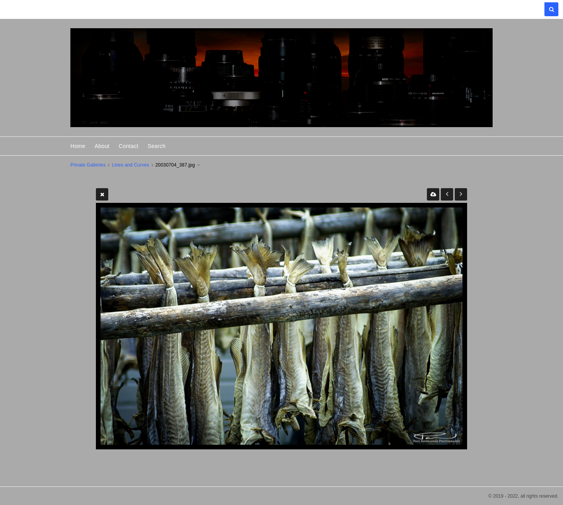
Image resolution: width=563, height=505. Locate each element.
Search (156, 146)
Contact (128, 146)
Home (77, 146)
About (102, 146)
